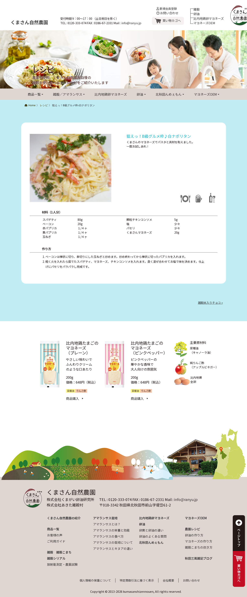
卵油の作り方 (194, 535)
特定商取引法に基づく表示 (137, 580)
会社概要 (168, 580)
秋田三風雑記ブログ (198, 558)
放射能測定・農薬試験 (62, 564)
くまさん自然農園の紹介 (64, 518)
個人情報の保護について (95, 580)
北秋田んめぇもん (169, 94)
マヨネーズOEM (204, 23)
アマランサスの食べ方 (108, 536)
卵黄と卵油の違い (151, 530)
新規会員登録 (166, 9)
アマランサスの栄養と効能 (111, 530)
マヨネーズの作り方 (198, 541)
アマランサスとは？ (107, 524)
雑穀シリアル (56, 558)
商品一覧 (34, 94)
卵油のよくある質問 (153, 536)
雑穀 (196, 9)
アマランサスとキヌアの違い (113, 548)
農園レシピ (192, 529)
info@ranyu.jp (131, 23)
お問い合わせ (167, 13)
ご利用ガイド (56, 541)
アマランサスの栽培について (113, 542)
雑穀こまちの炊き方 (198, 547)
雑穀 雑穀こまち (59, 552)
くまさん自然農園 (29, 22)
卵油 (196, 14)
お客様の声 (54, 535)
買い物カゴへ (171, 20)
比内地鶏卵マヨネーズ (208, 18)
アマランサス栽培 (105, 518)
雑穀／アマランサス (67, 94)
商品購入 (72, 398)
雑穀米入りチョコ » (210, 303)
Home (30, 105)
